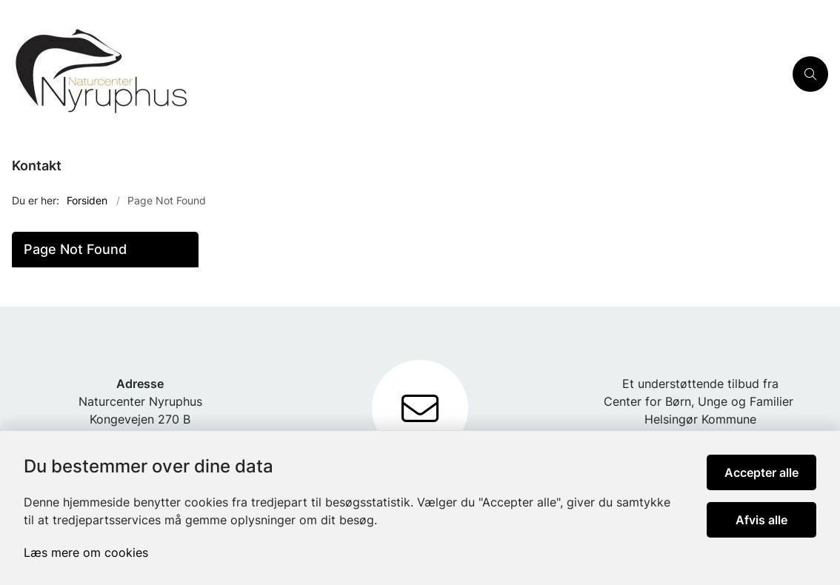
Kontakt (36, 165)
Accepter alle (761, 472)
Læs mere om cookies (86, 552)
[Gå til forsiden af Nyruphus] (392, 74)
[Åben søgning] (810, 74)
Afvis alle (761, 519)
